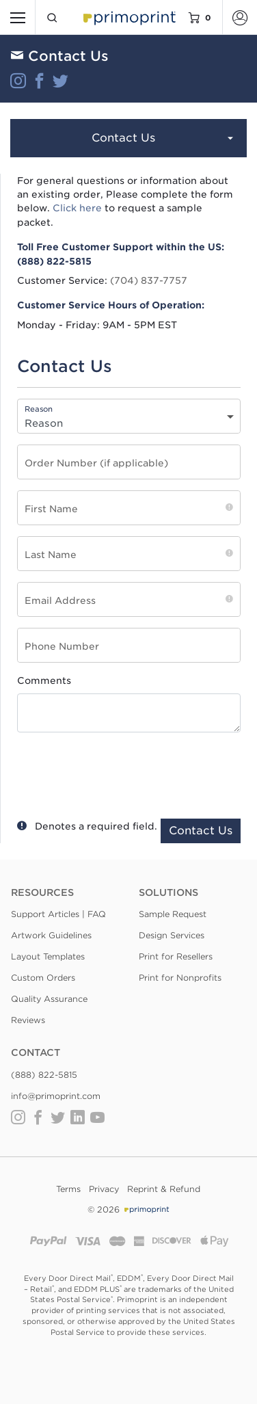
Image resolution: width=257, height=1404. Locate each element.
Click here (77, 207)
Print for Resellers (176, 956)
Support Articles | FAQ (58, 914)
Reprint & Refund (163, 1189)
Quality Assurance (49, 999)
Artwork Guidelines (51, 935)
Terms (68, 1189)
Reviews (28, 1020)
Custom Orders (43, 977)
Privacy (104, 1189)
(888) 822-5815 (44, 1075)
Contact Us (164, 139)
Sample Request (172, 914)
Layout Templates (48, 956)
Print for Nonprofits (180, 977)
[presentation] (124, 772)
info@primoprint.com (55, 1096)
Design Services (171, 935)
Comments (44, 680)
